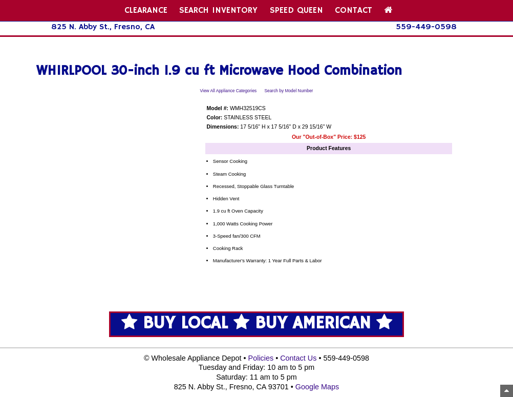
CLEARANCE (145, 10)
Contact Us (298, 358)
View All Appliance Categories (228, 90)
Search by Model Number (288, 90)
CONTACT (353, 10)
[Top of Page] (506, 391)
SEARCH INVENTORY (218, 10)
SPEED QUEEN (296, 10)
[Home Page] (388, 10)
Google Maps (317, 387)
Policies (261, 358)
